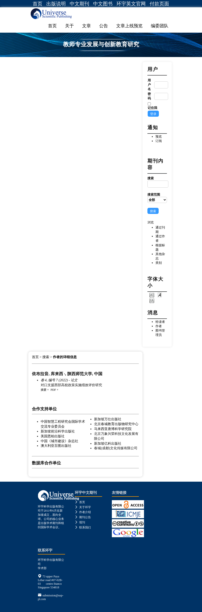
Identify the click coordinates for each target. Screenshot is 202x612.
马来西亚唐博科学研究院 (113, 429)
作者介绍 (83, 512)
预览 (158, 136)
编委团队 (159, 25)
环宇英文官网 (131, 3)
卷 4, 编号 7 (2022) (54, 380)
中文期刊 (79, 3)
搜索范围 (157, 198)
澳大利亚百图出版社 (56, 446)
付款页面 (159, 3)
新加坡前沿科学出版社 (58, 431)
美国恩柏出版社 (53, 436)
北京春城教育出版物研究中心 (116, 424)
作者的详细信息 (65, 357)
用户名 (149, 84)
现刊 (80, 522)
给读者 (160, 322)
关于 (69, 25)
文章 (86, 25)
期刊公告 (83, 517)
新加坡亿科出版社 (107, 443)
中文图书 (103, 3)
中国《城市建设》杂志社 (59, 441)
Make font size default (159, 294)
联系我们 (83, 527)
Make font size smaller (151, 294)
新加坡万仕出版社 (107, 419)
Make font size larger (151, 300)
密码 (149, 96)
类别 (158, 263)
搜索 (157, 182)
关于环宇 (83, 507)
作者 (158, 326)
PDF (53, 390)
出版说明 (56, 3)
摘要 (44, 390)
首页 (37, 3)
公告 (103, 25)
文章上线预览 (129, 25)
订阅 (158, 141)
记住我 (152, 108)
